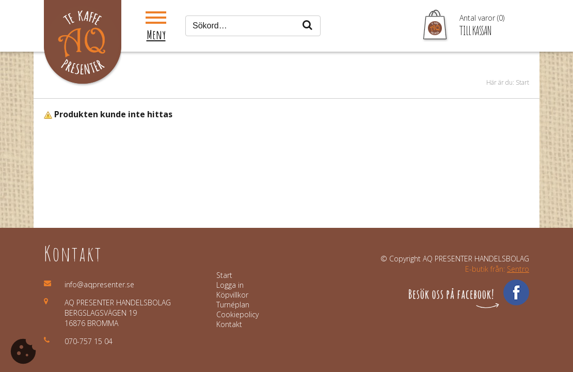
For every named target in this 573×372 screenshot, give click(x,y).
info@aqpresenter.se (99, 284)
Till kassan (475, 30)
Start (522, 82)
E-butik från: (497, 269)
